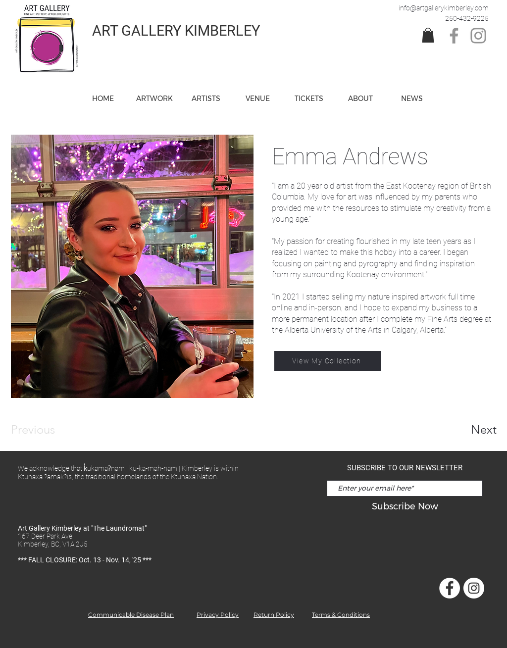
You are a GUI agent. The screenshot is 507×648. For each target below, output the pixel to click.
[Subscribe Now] (405, 506)
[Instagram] (478, 35)
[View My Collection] (327, 361)
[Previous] (46, 430)
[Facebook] (454, 35)
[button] (257, 98)
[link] (428, 35)
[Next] (464, 430)
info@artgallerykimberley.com (444, 8)
